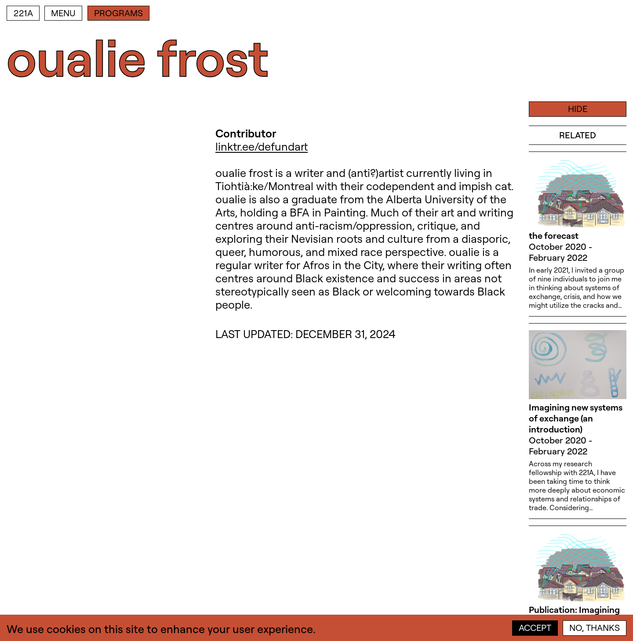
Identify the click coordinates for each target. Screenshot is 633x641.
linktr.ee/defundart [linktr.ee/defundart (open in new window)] (261, 146)
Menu (63, 12)
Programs (118, 12)
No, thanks (594, 627)
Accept (535, 627)
